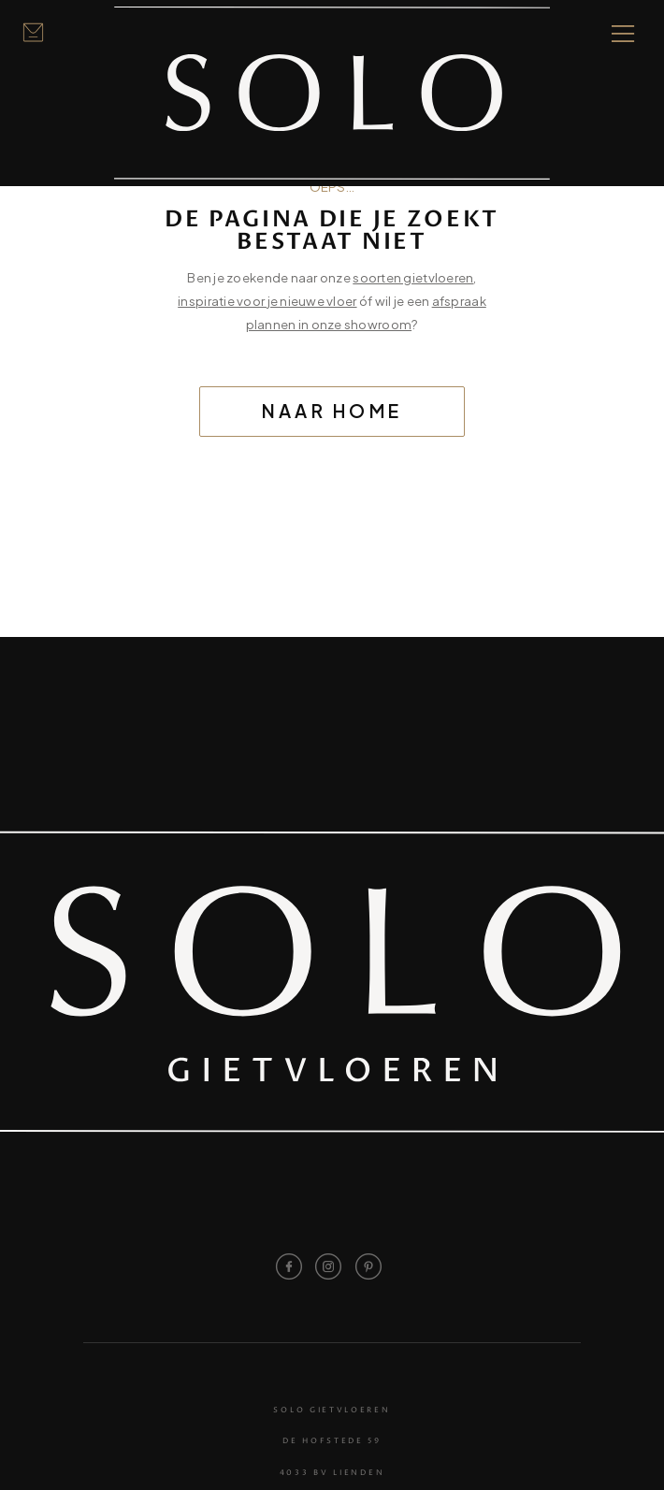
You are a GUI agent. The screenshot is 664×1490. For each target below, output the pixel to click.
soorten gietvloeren (413, 277)
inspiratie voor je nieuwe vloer (267, 301)
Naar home (332, 410)
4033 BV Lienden (332, 1472)
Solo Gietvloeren (331, 1410)
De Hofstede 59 (332, 1441)
